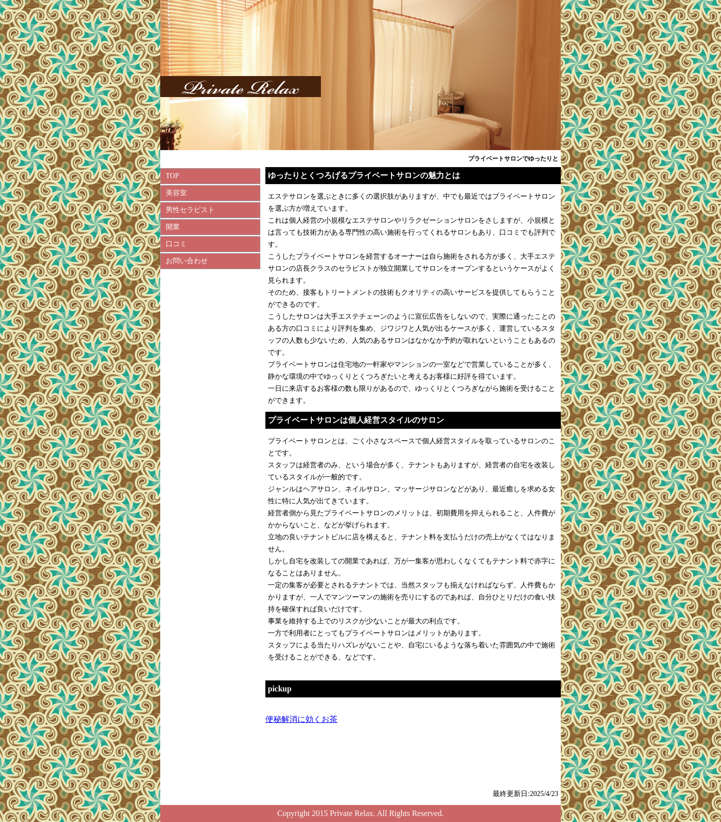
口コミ (176, 244)
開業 (173, 227)
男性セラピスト (190, 210)
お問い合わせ (187, 261)
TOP (172, 176)
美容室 (176, 193)
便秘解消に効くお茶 (301, 719)
